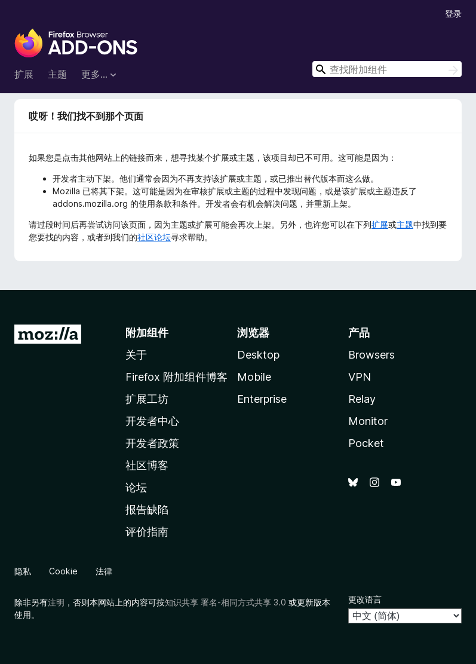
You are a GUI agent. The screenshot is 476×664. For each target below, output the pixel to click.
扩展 (23, 74)
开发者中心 (152, 421)
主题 (57, 74)
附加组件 (146, 332)
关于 (136, 354)
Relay (362, 399)
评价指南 (146, 531)
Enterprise (262, 399)
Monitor (368, 421)
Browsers (371, 354)
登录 (453, 13)
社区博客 (146, 465)
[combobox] (387, 69)
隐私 (22, 571)
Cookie (63, 571)
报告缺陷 (146, 509)
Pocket (366, 443)
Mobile (254, 377)
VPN (359, 377)
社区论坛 (154, 237)
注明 (56, 602)
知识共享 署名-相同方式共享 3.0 (225, 602)
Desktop (258, 354)
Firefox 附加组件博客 (176, 377)
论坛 (136, 487)
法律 (104, 571)
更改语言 (365, 599)
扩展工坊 (146, 399)
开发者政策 (152, 443)
